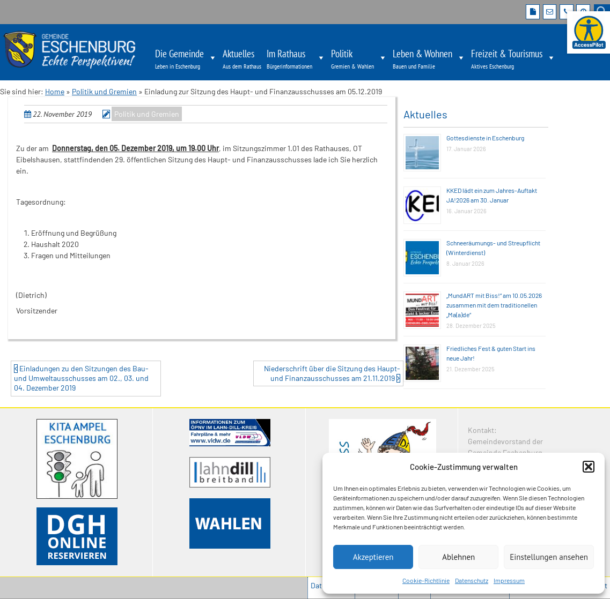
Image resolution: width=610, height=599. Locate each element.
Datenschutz (471, 580)
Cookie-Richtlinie (426, 580)
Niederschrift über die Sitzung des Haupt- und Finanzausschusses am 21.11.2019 (332, 373)
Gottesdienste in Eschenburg (485, 137)
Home (54, 91)
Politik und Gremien (104, 91)
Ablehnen (458, 557)
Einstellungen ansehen (549, 557)
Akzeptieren (373, 557)
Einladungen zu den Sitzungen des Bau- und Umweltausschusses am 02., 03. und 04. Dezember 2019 (81, 378)
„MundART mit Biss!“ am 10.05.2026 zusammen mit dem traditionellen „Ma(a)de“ (494, 304)
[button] (588, 466)
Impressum (509, 580)
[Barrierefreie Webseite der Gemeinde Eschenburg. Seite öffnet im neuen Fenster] (588, 32)
